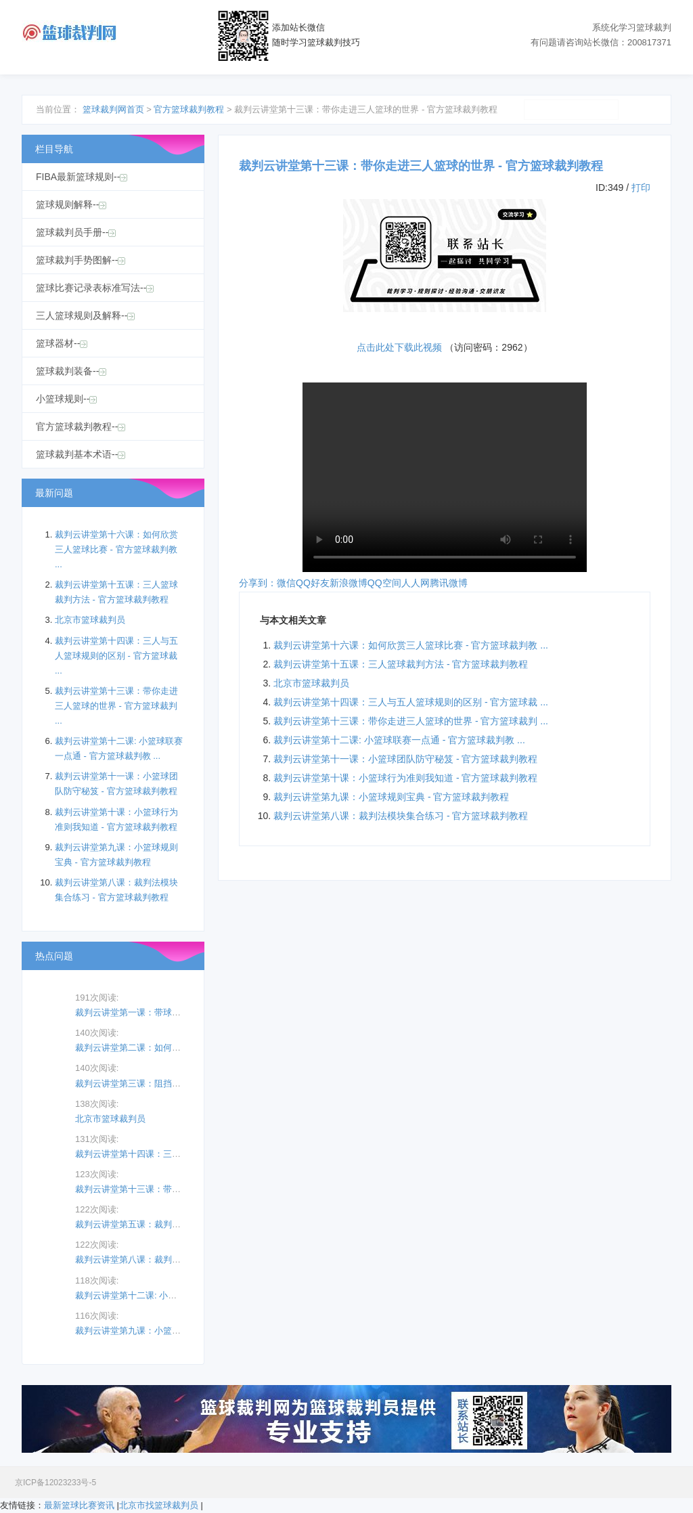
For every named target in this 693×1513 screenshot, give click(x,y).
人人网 (415, 582)
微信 (286, 582)
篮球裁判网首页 (113, 109)
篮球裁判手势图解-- (80, 260)
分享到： (258, 582)
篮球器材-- (61, 343)
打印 (640, 187)
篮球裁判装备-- (71, 371)
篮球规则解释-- (71, 204)
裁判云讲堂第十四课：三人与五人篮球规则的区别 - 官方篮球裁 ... (410, 702)
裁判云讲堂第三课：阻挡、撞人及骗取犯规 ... (163, 1083)
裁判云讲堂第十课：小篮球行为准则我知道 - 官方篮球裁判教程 (405, 777)
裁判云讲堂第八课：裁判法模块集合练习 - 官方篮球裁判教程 (400, 815)
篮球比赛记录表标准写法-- (95, 287)
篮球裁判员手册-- (76, 232)
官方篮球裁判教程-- (80, 426)
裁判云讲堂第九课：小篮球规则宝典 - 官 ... (158, 1330)
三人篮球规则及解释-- (85, 315)
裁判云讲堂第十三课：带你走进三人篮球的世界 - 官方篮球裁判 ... (410, 721)
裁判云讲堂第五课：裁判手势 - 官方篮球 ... (158, 1224)
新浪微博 (348, 582)
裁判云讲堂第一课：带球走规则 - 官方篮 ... (158, 1012)
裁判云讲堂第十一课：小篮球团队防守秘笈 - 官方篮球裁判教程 (405, 758)
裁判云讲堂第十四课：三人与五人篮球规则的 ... (168, 1154)
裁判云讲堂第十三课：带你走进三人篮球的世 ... (168, 1189)
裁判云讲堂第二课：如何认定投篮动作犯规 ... (163, 1048)
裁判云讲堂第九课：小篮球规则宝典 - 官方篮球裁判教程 (391, 796)
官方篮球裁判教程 (189, 109)
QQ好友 (313, 582)
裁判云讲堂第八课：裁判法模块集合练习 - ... (161, 1259)
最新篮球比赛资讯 (79, 1505)
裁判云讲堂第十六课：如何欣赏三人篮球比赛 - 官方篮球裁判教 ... (410, 645)
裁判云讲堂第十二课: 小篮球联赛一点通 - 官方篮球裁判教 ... (399, 739)
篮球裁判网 (69, 33)
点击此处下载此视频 (399, 347)
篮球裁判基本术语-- (80, 454)
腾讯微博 (449, 582)
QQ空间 (384, 582)
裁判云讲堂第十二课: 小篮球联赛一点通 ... (157, 1295)
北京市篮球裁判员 (311, 683)
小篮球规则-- (66, 398)
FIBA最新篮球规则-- (81, 176)
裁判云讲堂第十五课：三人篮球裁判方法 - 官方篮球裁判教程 (400, 664)
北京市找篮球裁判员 (158, 1505)
